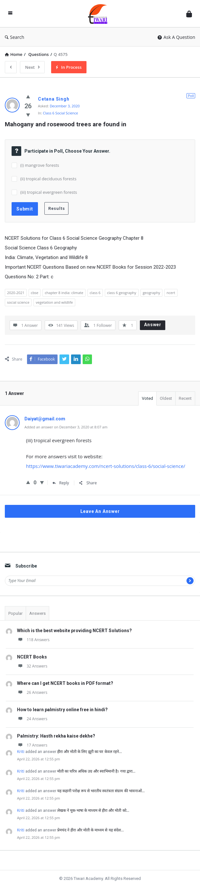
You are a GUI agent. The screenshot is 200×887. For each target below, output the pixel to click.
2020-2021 (15, 292)
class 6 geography (121, 292)
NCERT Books (32, 656)
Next (32, 67)
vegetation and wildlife (54, 302)
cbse (34, 292)
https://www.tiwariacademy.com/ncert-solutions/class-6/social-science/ (105, 466)
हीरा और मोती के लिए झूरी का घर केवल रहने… (89, 751)
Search (14, 37)
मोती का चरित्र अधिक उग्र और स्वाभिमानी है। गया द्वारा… (96, 771)
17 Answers (32, 745)
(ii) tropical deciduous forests (48, 179)
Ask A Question (176, 37)
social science (18, 302)
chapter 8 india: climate (64, 292)
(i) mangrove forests (39, 165)
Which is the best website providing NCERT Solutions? (74, 630)
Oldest (166, 398)
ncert (171, 292)
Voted (147, 398)
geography (151, 292)
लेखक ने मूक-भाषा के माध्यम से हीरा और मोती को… (93, 810)
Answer (152, 324)
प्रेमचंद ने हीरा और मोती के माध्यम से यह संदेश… (90, 830)
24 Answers (32, 718)
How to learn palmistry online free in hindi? (62, 709)
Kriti (20, 751)
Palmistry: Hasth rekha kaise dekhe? (56, 736)
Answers (37, 613)
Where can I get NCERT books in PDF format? (65, 683)
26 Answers (32, 692)
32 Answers (32, 666)
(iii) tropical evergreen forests (48, 192)
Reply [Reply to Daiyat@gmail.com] (60, 483)
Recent (185, 398)
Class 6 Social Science (60, 113)
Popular (15, 613)
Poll (191, 95)
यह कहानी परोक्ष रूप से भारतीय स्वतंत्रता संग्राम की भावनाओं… (101, 790)
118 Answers (33, 639)
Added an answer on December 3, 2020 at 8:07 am (65, 427)
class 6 (95, 292)
